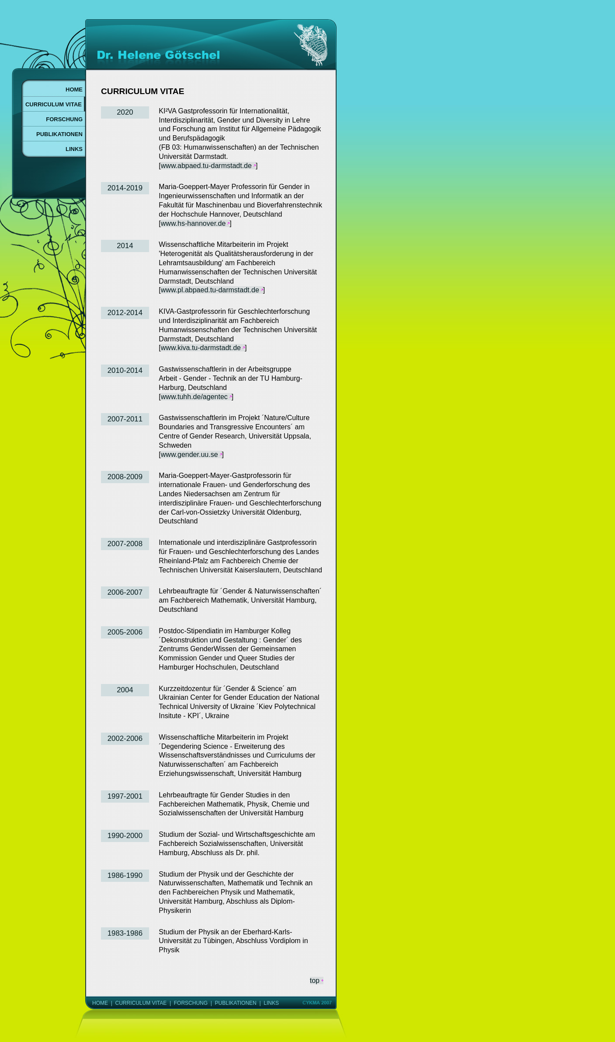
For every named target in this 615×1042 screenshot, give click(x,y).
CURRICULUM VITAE (141, 1003)
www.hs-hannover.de (193, 223)
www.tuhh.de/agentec (194, 396)
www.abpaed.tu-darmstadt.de (206, 165)
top (315, 980)
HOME (100, 1003)
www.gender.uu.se (189, 454)
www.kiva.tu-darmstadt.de (201, 347)
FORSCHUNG (191, 1003)
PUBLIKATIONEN (236, 1003)
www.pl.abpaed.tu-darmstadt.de (210, 290)
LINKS (271, 1003)
